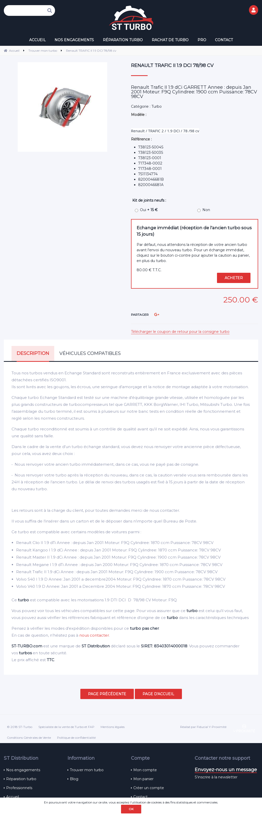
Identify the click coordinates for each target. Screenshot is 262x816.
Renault (138, 130)
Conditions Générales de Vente (29, 737)
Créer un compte (148, 788)
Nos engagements (23, 770)
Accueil (12, 797)
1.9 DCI (173, 130)
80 (149, 270)
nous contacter (94, 635)
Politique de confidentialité (76, 737)
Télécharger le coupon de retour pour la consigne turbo (180, 331)
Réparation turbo (21, 779)
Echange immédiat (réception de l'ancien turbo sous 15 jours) (194, 231)
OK (131, 809)
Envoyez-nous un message (226, 770)
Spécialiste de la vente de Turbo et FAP (66, 727)
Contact (140, 797)
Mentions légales (113, 727)
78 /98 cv (191, 130)
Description (33, 353)
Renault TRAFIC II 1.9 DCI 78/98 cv (172, 65)
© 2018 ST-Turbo (19, 727)
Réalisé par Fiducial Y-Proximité (203, 727)
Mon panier (143, 779)
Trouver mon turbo (87, 770)
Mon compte (145, 770)
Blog (74, 779)
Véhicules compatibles (90, 353)
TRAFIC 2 (156, 130)
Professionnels (19, 788)
